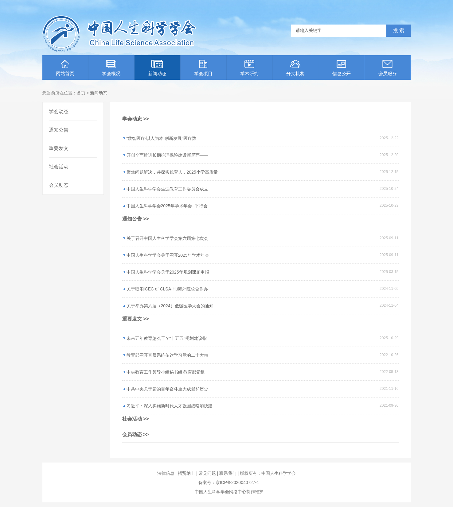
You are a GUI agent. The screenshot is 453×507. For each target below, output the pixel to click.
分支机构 (295, 68)
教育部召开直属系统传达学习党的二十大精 (167, 355)
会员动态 (58, 185)
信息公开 (341, 68)
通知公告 (58, 130)
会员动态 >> (135, 434)
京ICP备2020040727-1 (237, 482)
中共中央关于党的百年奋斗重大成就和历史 (167, 388)
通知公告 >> (135, 218)
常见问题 (207, 473)
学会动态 (58, 111)
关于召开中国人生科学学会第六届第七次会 (167, 238)
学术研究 (249, 68)
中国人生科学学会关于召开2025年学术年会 (168, 255)
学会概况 (111, 68)
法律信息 (165, 473)
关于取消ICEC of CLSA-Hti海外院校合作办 (167, 288)
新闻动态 (157, 68)
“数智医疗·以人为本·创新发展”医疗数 (161, 138)
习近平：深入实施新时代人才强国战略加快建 (170, 405)
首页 (81, 92)
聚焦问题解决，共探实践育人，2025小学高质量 (172, 172)
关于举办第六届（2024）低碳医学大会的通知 (170, 305)
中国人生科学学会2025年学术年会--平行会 (167, 205)
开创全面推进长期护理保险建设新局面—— (167, 155)
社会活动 (58, 166)
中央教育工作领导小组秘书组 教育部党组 (166, 372)
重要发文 (58, 148)
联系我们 (227, 473)
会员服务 (387, 68)
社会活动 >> (135, 418)
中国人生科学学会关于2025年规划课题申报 (168, 272)
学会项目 (203, 68)
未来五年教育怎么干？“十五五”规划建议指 (167, 338)
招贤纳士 (186, 473)
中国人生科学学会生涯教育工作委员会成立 (167, 188)
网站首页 (65, 68)
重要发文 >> (135, 318)
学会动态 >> (135, 118)
